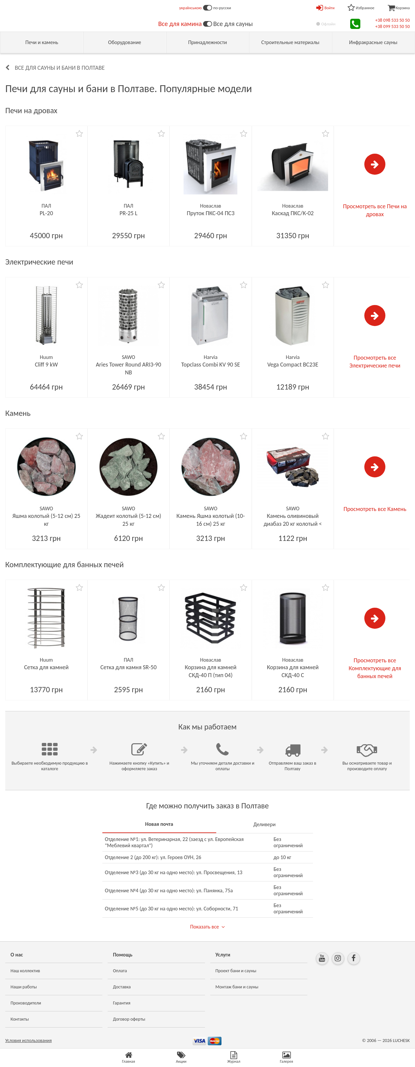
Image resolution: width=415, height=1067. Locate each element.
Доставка (122, 987)
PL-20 (46, 213)
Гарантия (121, 1003)
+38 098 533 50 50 (392, 20)
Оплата (120, 971)
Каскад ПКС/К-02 (293, 213)
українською (190, 7)
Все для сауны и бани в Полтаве (60, 67)
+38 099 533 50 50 (392, 26)
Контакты (20, 1019)
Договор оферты (129, 1019)
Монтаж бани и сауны (237, 987)
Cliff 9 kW (46, 364)
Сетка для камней (46, 667)
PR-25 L (128, 213)
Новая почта (159, 824)
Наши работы (24, 987)
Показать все (204, 927)
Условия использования (28, 1040)
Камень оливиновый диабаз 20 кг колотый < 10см (293, 523)
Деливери (264, 824)
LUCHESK (401, 1040)
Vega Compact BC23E (292, 364)
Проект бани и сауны (236, 971)
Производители (26, 1003)
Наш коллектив (25, 971)
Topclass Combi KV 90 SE (210, 364)
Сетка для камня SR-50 (128, 667)
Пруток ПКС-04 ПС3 (210, 213)
